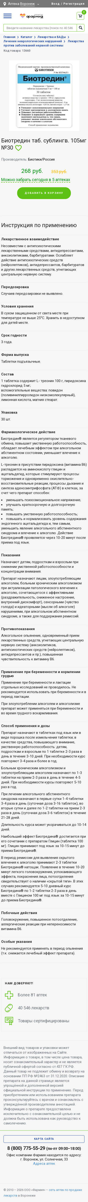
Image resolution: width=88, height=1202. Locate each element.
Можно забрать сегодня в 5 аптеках (35, 179)
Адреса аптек (44, 1163)
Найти (80, 27)
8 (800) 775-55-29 (26, 1148)
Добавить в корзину (44, 193)
